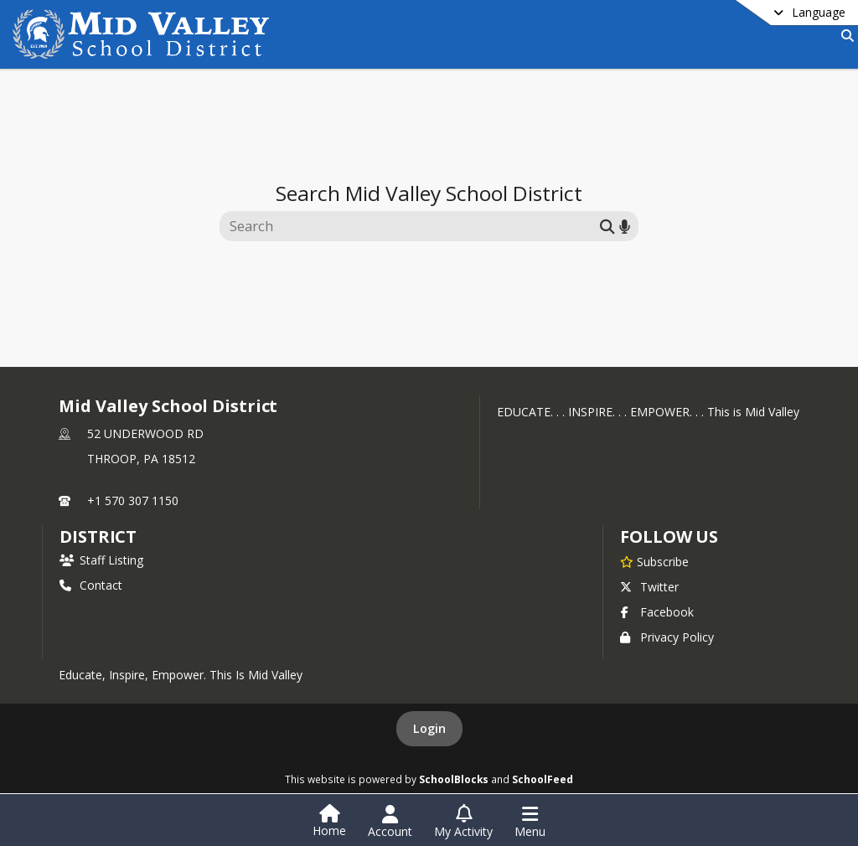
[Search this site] (412, 226)
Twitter (649, 587)
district (98, 536)
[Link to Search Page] (844, 36)
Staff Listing (101, 560)
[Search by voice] (624, 226)
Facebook (657, 612)
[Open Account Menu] (390, 821)
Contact (90, 585)
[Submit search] (607, 226)
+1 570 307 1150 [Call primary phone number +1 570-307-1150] (132, 500)
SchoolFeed (542, 779)
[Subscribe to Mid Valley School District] (654, 561)
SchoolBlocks (453, 779)
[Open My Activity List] (463, 821)
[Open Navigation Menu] (529, 821)
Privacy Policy (667, 637)
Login (429, 728)
